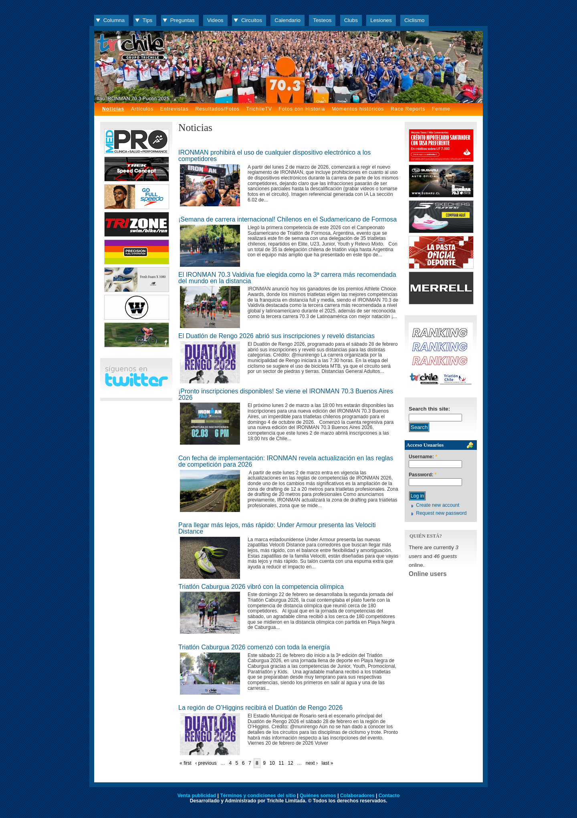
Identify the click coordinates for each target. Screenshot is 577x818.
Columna (114, 20)
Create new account (437, 505)
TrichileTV (259, 109)
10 (272, 763)
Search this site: (429, 409)
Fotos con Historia (301, 109)
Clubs (351, 20)
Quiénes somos (318, 795)
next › (312, 763)
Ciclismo (414, 20)
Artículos (142, 109)
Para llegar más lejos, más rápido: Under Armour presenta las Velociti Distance (277, 528)
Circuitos (251, 20)
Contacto (389, 795)
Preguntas (182, 20)
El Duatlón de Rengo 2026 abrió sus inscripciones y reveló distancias (276, 335)
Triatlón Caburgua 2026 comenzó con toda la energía (254, 647)
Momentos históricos (358, 109)
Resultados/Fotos (217, 109)
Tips (148, 20)
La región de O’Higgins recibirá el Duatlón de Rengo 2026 (260, 707)
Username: (423, 457)
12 (290, 763)
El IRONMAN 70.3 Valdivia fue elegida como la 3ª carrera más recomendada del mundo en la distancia (287, 277)
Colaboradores (357, 795)
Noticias (113, 109)
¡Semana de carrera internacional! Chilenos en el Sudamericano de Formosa (287, 219)
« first (186, 763)
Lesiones (380, 20)
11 (281, 763)
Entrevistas (174, 109)
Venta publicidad (197, 795)
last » (327, 763)
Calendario (287, 20)
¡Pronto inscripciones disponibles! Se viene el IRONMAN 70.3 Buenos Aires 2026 (285, 394)
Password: (423, 475)
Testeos (322, 20)
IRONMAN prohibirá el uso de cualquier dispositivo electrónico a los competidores (274, 155)
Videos (215, 20)
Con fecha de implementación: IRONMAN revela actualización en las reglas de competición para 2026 (285, 461)
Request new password (441, 513)
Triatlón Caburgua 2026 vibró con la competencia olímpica (261, 586)
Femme (441, 109)
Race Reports (408, 109)
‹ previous (205, 763)
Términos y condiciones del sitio (257, 795)
